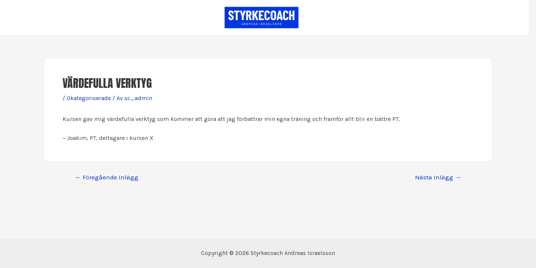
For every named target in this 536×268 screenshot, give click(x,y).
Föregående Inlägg (106, 177)
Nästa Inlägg (438, 177)
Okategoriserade (89, 98)
